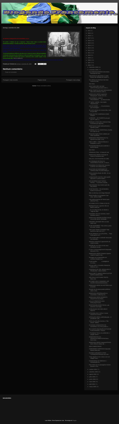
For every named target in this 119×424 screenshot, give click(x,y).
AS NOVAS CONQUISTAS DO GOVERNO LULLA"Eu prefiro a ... (99, 325)
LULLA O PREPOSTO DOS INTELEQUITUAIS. (96, 301)
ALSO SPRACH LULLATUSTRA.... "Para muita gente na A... (100, 234)
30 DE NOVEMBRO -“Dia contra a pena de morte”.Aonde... (100, 226)
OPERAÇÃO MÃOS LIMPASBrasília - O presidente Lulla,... (100, 317)
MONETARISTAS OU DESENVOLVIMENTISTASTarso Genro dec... (99, 338)
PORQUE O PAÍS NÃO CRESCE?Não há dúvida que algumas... (100, 122)
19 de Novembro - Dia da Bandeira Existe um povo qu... (98, 189)
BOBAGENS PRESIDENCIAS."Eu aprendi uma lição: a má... (98, 138)
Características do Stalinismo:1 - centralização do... (98, 361)
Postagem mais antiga (73, 80)
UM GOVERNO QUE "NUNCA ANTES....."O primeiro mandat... (98, 181)
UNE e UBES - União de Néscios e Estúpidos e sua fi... (99, 142)
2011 (89, 53)
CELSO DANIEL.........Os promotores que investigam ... (99, 106)
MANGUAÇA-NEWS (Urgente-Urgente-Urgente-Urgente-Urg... (100, 254)
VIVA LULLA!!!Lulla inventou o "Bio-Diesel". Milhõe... (99, 321)
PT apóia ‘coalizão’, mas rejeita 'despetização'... (97, 102)
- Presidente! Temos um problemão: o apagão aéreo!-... (99, 333)
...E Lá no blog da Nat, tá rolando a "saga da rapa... (99, 210)
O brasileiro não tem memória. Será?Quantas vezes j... (99, 214)
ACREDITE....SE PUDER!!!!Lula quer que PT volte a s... (99, 118)
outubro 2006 (93, 369)
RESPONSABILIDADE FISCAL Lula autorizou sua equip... (99, 305)
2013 (89, 48)
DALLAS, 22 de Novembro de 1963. (99, 158)
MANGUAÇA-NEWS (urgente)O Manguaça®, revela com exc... (98, 94)
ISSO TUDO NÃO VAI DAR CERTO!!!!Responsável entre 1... (99, 87)
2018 (89, 35)
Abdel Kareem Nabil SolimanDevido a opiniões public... (99, 126)
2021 (89, 30)
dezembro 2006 (93, 67)
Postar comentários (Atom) (44, 85)
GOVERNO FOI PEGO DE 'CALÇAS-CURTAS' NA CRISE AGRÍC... (99, 165)
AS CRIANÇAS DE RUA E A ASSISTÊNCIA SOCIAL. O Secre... (99, 161)
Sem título (92, 84)
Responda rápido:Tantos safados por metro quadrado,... (99, 134)
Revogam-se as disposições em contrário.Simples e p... (98, 258)
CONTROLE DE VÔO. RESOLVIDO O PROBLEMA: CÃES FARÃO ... (100, 270)
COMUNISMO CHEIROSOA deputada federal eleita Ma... (99, 349)
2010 (89, 55)
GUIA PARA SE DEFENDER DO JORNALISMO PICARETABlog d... (99, 169)
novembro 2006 (93, 69)
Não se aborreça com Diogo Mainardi (99, 193)
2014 (89, 45)
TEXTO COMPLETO (18, 58)
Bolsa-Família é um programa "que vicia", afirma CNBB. (99, 196)
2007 (89, 62)
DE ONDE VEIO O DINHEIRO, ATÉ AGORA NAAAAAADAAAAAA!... (99, 282)
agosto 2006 (93, 374)
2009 (89, 57)
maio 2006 (92, 381)
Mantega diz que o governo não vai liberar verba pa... (99, 206)
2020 (89, 33)
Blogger (74, 420)
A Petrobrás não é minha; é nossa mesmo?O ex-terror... (98, 313)
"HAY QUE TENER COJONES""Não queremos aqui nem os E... (99, 230)
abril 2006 (92, 384)
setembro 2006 (93, 372)
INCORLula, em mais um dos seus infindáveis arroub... (98, 246)
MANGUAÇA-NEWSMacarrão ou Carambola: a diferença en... (98, 294)
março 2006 (92, 386)
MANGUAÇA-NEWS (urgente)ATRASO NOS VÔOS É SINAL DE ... (100, 343)
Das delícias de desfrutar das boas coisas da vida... (98, 80)
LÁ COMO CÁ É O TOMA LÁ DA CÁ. (99, 203)
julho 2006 (92, 376)
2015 (89, 43)
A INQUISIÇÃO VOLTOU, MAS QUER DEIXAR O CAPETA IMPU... (99, 177)
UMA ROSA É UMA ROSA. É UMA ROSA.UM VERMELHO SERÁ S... (99, 76)
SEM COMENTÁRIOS (95, 346)
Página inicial (42, 80)
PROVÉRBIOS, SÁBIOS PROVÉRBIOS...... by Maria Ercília (99, 98)
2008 (89, 60)
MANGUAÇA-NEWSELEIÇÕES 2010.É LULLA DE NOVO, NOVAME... (100, 218)
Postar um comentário (11, 72)
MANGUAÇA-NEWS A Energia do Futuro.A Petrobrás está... (98, 155)
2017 (89, 38)
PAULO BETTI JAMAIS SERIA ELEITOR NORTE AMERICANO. (100, 274)
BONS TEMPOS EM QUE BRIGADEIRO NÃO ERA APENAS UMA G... (100, 90)
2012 (89, 50)
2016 (89, 40)
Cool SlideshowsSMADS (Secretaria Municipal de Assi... (99, 72)
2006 (89, 65)
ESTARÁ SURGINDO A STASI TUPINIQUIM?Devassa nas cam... (99, 353)
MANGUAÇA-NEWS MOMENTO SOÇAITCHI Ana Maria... (98, 297)
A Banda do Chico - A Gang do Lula (99, 152)
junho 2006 (92, 379)
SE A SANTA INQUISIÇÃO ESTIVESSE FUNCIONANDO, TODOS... (100, 329)
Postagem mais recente (10, 80)
